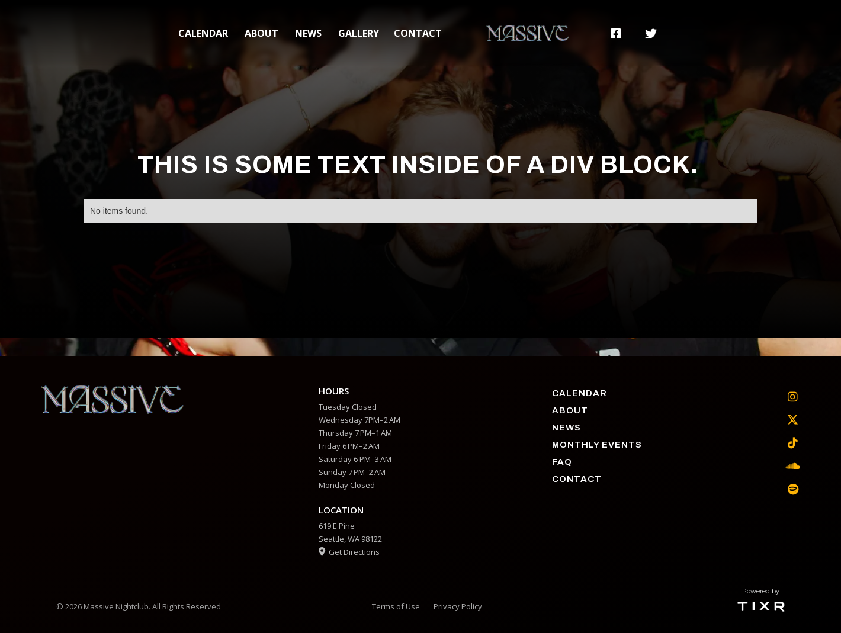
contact (418, 33)
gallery (358, 33)
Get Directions (349, 552)
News (308, 33)
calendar (203, 33)
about (261, 33)
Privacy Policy (458, 606)
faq (562, 462)
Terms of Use (396, 606)
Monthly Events (597, 444)
